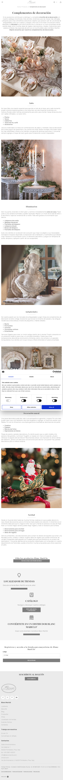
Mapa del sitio (36, 771)
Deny (11, 407)
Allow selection (31, 407)
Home (18, 7)
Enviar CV (4, 733)
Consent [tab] (10, 376)
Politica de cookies (27, 771)
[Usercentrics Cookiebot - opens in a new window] (54, 372)
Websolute (5, 777)
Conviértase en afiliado (8, 736)
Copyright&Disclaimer (6, 771)
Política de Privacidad (17, 771)
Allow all (51, 407)
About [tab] (52, 376)
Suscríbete (31, 678)
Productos (25, 7)
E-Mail (5, 652)
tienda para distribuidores (31, 561)
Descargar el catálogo (31, 609)
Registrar (31, 660)
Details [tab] (31, 376)
